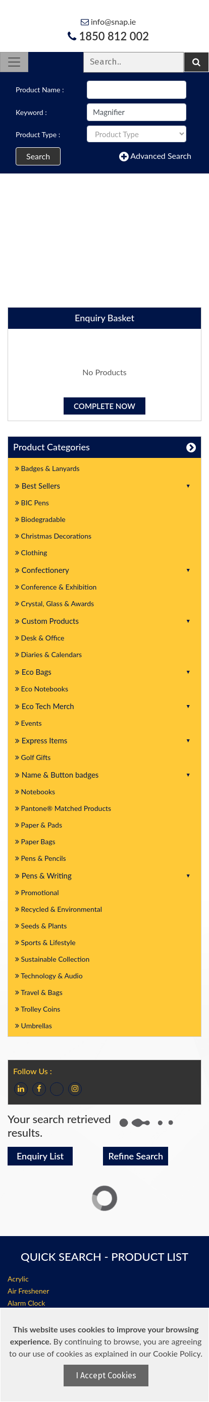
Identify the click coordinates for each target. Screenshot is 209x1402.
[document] (106, 1354)
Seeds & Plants (41, 925)
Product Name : (40, 89)
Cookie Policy (176, 1353)
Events (28, 723)
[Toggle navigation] (14, 62)
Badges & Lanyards (47, 468)
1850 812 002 (108, 36)
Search (38, 156)
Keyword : (31, 112)
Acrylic (18, 1278)
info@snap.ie (108, 21)
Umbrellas (33, 1025)
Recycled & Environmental (58, 909)
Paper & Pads (38, 825)
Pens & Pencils (40, 858)
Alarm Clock (26, 1303)
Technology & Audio (49, 975)
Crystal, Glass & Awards (54, 603)
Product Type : (38, 134)
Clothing (31, 552)
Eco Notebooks (41, 688)
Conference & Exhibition (55, 586)
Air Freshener (28, 1291)
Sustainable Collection (52, 959)
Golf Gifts (32, 757)
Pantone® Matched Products (63, 808)
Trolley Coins (38, 1009)
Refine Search (136, 1155)
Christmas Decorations (53, 536)
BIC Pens (32, 502)
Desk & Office (39, 637)
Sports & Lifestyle (45, 942)
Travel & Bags (39, 992)
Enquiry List (40, 1155)
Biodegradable (40, 519)
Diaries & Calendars (48, 654)
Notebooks (35, 791)
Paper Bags (35, 841)
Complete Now (104, 406)
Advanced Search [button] (155, 156)
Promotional (37, 892)
